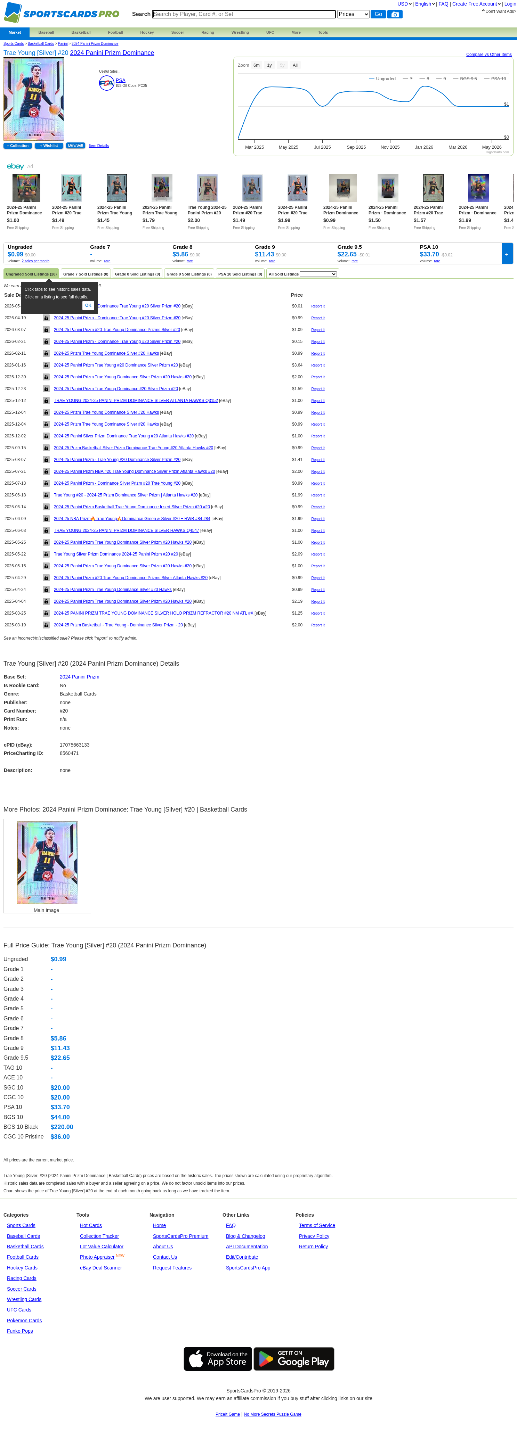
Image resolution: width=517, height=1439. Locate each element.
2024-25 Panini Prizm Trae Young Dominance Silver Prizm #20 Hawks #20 (123, 377)
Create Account (474, 4)
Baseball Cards (23, 1236)
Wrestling (240, 32)
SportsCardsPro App (248, 1268)
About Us (163, 1246)
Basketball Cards (41, 44)
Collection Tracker (99, 1236)
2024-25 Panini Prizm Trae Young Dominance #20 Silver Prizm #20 (116, 388)
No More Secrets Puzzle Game (272, 1414)
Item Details (99, 145)
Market (15, 32)
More (296, 32)
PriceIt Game (228, 1414)
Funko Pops (20, 1331)
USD (402, 4)
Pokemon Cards (24, 1320)
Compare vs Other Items (489, 54)
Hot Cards (91, 1225)
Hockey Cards (22, 1268)
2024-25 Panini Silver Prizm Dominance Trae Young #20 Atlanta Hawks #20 (124, 436)
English (423, 4)
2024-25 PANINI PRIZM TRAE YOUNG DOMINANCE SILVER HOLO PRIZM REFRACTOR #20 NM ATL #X (153, 613)
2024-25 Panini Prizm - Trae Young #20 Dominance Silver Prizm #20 (117, 459)
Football (115, 32)
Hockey (147, 32)
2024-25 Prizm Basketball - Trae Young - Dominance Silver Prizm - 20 (118, 625)
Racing (207, 32)
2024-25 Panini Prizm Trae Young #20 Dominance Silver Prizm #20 (116, 365)
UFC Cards (19, 1310)
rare (107, 261)
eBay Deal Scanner (101, 1268)
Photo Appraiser (97, 1257)
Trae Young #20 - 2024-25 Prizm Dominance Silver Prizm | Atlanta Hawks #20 (126, 495)
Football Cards (23, 1257)
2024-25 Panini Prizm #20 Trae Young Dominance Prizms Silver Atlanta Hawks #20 (131, 577)
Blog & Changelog (245, 1236)
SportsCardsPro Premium (181, 1236)
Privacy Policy (314, 1236)
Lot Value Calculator (101, 1246)
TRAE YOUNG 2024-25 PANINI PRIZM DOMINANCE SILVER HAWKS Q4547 (126, 530)
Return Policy (313, 1246)
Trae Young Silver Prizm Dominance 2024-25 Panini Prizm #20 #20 (116, 554)
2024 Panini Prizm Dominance (95, 44)
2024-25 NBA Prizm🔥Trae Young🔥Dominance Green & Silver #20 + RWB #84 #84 (132, 518)
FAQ (231, 1225)
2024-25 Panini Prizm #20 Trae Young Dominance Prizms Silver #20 (117, 329)
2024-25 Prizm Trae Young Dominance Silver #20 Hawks (106, 353)
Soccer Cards (22, 1289)
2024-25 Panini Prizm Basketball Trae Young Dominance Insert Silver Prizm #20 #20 (132, 506)
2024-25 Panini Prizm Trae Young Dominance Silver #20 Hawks (113, 589)
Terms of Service (317, 1225)
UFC (270, 32)
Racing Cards (22, 1278)
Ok (88, 305)
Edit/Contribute (242, 1257)
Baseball (46, 32)
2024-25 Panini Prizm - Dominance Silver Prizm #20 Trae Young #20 (117, 483)
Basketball (81, 32)
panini (63, 44)
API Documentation (247, 1246)
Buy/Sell (75, 145)
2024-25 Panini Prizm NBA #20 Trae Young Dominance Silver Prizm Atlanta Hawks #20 (134, 471)
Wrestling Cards (24, 1299)
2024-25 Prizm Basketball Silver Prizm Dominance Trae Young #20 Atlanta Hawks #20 (133, 447)
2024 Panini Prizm (79, 677)
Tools (323, 32)
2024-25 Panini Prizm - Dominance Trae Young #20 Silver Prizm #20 (117, 306)
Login (510, 4)
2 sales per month (36, 261)
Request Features (172, 1268)
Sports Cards (13, 44)
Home (159, 1225)
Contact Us (165, 1257)
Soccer (177, 32)
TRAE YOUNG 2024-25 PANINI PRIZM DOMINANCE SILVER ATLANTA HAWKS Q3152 (136, 400)
